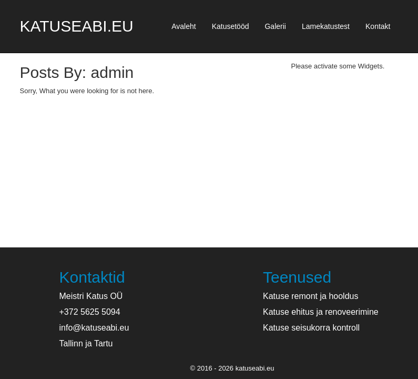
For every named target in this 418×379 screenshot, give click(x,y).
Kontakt (377, 26)
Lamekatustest (326, 26)
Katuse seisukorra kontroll (311, 327)
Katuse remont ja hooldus (310, 296)
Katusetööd (230, 26)
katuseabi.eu (77, 26)
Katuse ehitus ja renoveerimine (321, 311)
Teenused (297, 277)
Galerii (275, 26)
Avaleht (183, 26)
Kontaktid (92, 277)
